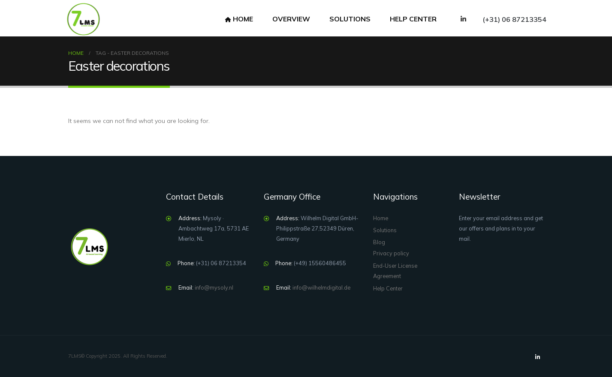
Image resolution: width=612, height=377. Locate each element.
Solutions (350, 19)
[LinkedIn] (463, 19)
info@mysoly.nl (214, 287)
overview (291, 19)
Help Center (388, 288)
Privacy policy (391, 253)
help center (413, 19)
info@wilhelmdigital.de (321, 287)
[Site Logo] (83, 19)
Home (239, 19)
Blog (379, 242)
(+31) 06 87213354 (514, 19)
